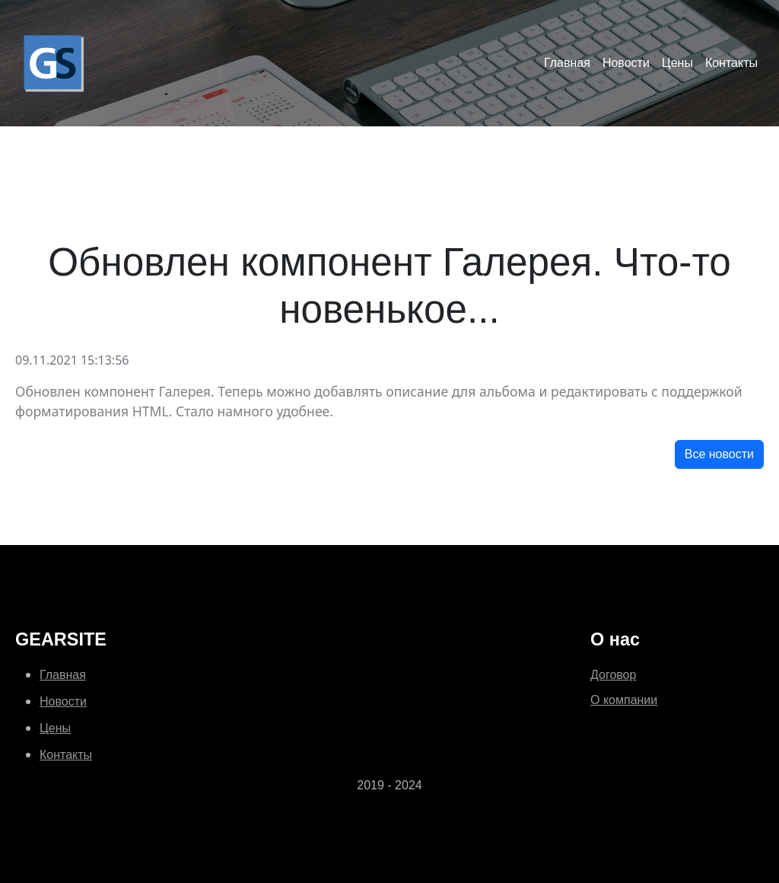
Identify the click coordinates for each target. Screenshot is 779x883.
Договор (613, 674)
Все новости (719, 454)
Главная (567, 62)
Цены (677, 62)
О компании (623, 699)
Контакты (731, 62)
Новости (626, 62)
